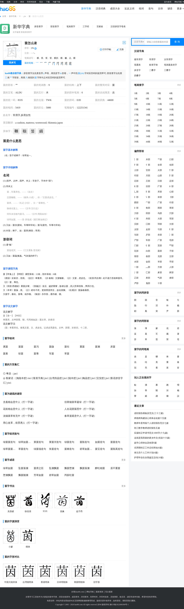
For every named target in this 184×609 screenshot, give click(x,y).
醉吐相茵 (100, 468)
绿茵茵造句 (9, 442)
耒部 (148, 278)
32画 (171, 131)
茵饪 (66, 346)
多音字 (137, 70)
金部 (148, 262)
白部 (148, 251)
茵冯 (36, 346)
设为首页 (167, 2)
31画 (160, 131)
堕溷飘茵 (8, 475)
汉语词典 (100, 8)
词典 (8, 2)
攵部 (136, 229)
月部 (148, 175)
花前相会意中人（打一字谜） (19, 409)
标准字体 (153, 65)
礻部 (136, 208)
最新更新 (99, 592)
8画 (170, 99)
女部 (160, 165)
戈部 (160, 256)
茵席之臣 (39, 468)
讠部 (148, 197)
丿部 (136, 272)
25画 (136, 125)
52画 (171, 142)
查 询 (177, 41)
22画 (148, 120)
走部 (148, 229)
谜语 (169, 8)
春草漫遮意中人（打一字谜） (80, 416)
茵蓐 (36, 353)
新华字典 (86, 8)
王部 (148, 181)
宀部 (148, 202)
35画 (160, 136)
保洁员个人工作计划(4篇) (146, 452)
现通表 (137, 65)
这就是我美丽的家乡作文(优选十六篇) (152, 438)
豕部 (171, 272)
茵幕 (5, 353)
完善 (120, 49)
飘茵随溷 (23, 475)
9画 (135, 104)
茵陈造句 (85, 442)
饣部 (148, 245)
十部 (160, 283)
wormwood (41, 122)
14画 (148, 109)
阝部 (171, 175)
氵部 (136, 159)
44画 (148, 142)
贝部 (136, 224)
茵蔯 (51, 346)
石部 (136, 181)
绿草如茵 (8, 468)
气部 (160, 278)
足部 (171, 181)
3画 (159, 93)
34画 (148, 136)
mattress (29, 122)
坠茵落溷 (23, 468)
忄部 (171, 170)
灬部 (148, 267)
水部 (136, 262)
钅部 (136, 186)
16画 (171, 109)
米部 (160, 197)
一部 (136, 267)
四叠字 (137, 75)
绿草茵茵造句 (10, 449)
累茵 (5, 346)
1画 (135, 93)
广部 (160, 202)
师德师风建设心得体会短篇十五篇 (150, 418)
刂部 (171, 197)
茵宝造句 (100, 449)
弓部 (160, 229)
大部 (160, 219)
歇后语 (122, 597)
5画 (135, 99)
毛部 (171, 240)
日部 (160, 181)
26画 (148, 125)
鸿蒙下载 (56, 2)
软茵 (20, 353)
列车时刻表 (31, 2)
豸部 (160, 272)
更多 (123, 338)
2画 (147, 93)
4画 (170, 93)
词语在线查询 (64, 597)
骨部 (136, 256)
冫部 (171, 235)
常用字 (152, 59)
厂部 (160, 240)
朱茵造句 (54, 449)
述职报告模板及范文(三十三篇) (148, 413)
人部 (171, 267)
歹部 (148, 235)
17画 (136, 115)
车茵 (51, 353)
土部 (136, 170)
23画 (160, 120)
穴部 (171, 213)
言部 (148, 170)
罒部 (171, 245)
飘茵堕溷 (69, 468)
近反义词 (129, 8)
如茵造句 (100, 442)
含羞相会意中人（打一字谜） (19, 402)
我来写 (12, 62)
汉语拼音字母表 (118, 26)
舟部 (148, 219)
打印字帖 (107, 49)
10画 (148, 104)
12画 (171, 104)
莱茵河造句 (55, 442)
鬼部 (148, 283)
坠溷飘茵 (54, 468)
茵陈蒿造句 (116, 449)
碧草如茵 (54, 475)
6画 (147, 99)
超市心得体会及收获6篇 (145, 443)
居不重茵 (115, 468)
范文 (41, 2)
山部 (160, 175)
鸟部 (160, 213)
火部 (160, 170)
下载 (48, 2)
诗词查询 (84, 597)
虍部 (136, 283)
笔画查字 (71, 26)
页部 (160, 245)
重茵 (82, 346)
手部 (171, 262)
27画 (160, 125)
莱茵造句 (39, 442)
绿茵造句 (69, 442)
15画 (160, 109)
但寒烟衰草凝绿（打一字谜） (80, 402)
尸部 (136, 240)
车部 (148, 240)
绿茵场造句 (40, 449)
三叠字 (167, 70)
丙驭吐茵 (69, 475)
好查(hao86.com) (77, 592)
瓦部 (136, 251)
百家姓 (100, 26)
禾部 (160, 192)
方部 (160, 267)
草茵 (66, 353)
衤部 (171, 186)
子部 (171, 251)
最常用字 (138, 59)
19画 (160, 115)
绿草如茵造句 (25, 442)
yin (24, 16)
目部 (148, 186)
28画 (171, 125)
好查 (4, 16)
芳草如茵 (39, 475)
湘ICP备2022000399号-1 (119, 604)
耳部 (171, 219)
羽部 (160, 224)
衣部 (160, 235)
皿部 (160, 251)
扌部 (136, 165)
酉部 (136, 202)
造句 (150, 8)
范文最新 (109, 592)
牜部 (171, 229)
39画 (136, 142)
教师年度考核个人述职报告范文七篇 (151, 423)
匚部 (148, 272)
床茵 (112, 346)
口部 (171, 159)
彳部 (136, 219)
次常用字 (168, 59)
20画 (171, 115)
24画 (171, 120)
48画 (160, 142)
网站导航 (90, 592)
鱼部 (148, 208)
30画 (148, 131)
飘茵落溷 (85, 468)
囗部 (148, 224)
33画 (136, 136)
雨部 (160, 208)
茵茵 (20, 346)
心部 (171, 192)
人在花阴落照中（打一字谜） (80, 409)
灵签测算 (114, 597)
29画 (136, 131)
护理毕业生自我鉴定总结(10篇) (148, 457)
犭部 (148, 192)
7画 (159, 99)
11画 (160, 104)
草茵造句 (23, 449)
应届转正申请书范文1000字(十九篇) (151, 433)
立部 (171, 256)
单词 (22, 2)
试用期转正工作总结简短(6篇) (148, 448)
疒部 (160, 186)
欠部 (171, 224)
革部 (171, 208)
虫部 (171, 165)
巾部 (171, 202)
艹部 (160, 159)
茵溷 (97, 346)
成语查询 (75, 597)
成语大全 (115, 8)
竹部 (136, 175)
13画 (136, 109)
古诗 (15, 2)
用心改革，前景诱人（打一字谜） (21, 422)
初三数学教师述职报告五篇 (147, 428)
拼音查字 (38, 26)
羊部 (160, 262)
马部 (136, 235)
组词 (141, 8)
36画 (171, 136)
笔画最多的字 (170, 65)
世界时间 (94, 597)
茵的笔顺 (29, 63)
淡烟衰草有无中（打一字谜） (19, 416)
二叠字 (152, 70)
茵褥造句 (69, 449)
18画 (148, 115)
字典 (2, 2)
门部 (136, 245)
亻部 (148, 165)
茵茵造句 (115, 442)
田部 (148, 213)
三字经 (86, 26)
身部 (171, 278)
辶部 (136, 192)
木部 (148, 159)
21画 (136, 120)
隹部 (148, 256)
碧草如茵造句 (87, 449)
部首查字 (54, 26)
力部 (136, 213)
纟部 (136, 197)
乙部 (136, 278)
